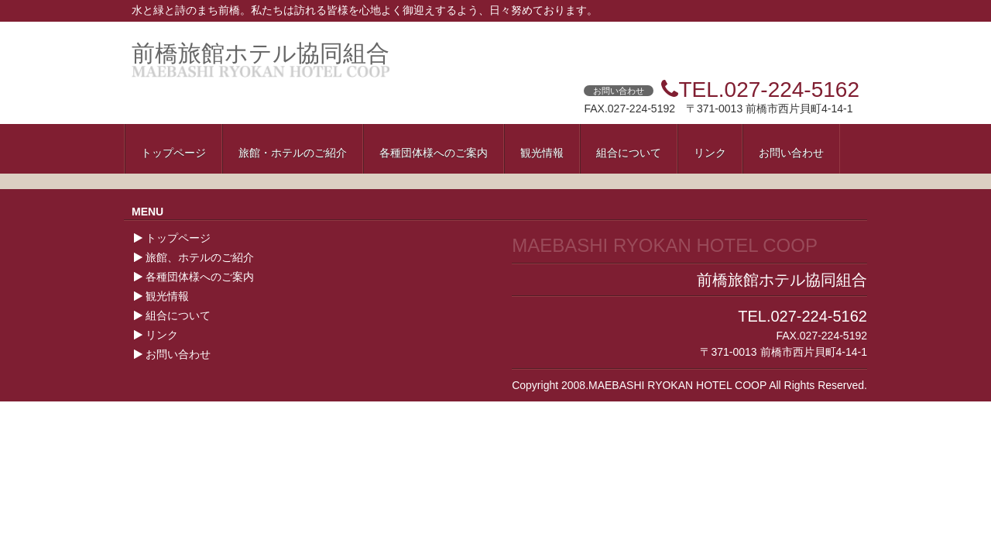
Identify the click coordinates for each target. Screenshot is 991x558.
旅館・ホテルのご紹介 (292, 152)
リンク (710, 152)
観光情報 (542, 152)
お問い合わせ (791, 152)
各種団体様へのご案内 (433, 152)
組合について (628, 152)
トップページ (173, 152)
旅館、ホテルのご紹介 (200, 257)
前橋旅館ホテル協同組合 (260, 53)
